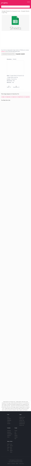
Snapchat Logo (22, 423)
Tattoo (11, 452)
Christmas (9, 430)
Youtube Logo (21, 420)
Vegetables (9, 420)
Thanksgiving (9, 433)
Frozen (16, 430)
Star (8, 448)
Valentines (9, 435)
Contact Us (13, 463)
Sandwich (9, 418)
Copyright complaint (20, 53)
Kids (15, 438)
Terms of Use (21, 463)
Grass (8, 447)
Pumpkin (8, 423)
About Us (8, 463)
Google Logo (21, 425)
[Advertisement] (15, 39)
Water (11, 448)
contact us (3, 51)
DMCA (17, 463)
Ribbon (11, 450)
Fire (8, 445)
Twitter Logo (21, 418)
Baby (15, 433)
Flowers (11, 445)
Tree (8, 450)
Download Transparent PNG (8, 53)
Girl (15, 432)
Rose (11, 447)
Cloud (8, 444)
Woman (16, 435)
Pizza (8, 417)
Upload (28, 1)
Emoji (11, 444)
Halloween (9, 432)
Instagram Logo (22, 417)
